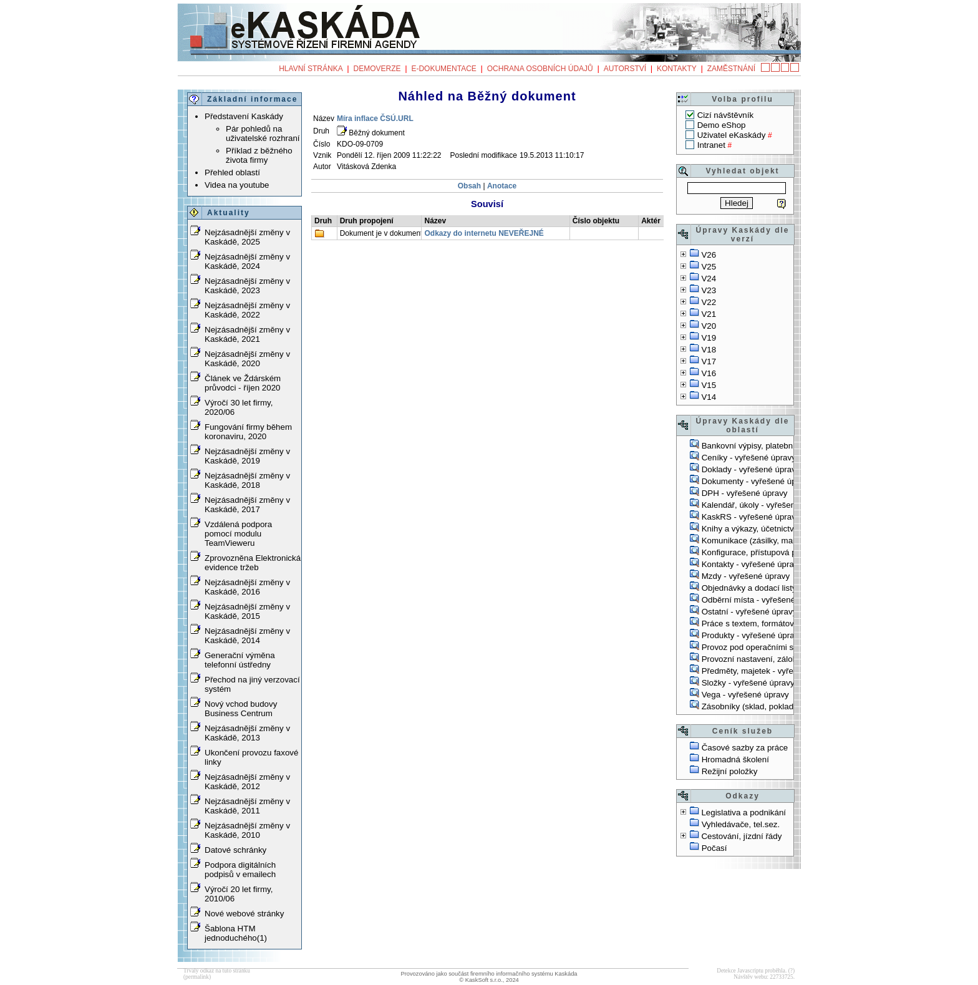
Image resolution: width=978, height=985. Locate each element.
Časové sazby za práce (745, 747)
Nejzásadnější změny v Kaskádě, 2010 (247, 830)
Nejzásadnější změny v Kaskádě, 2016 (247, 587)
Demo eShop (721, 125)
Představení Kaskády (244, 116)
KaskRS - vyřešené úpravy (751, 517)
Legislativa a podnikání (743, 812)
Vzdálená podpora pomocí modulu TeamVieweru (238, 534)
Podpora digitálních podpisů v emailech (240, 869)
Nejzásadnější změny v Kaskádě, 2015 (247, 611)
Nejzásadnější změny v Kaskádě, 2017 (247, 504)
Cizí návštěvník (725, 115)
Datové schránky (235, 850)
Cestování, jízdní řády (741, 836)
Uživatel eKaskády (731, 135)
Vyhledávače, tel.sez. (741, 824)
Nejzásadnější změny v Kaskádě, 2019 (247, 456)
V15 (708, 385)
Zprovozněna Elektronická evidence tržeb (253, 562)
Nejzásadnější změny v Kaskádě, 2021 (247, 334)
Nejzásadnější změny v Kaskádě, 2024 (247, 261)
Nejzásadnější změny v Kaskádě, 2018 (247, 480)
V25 (708, 266)
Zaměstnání (731, 68)
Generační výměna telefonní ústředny (240, 660)
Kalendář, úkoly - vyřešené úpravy (765, 505)
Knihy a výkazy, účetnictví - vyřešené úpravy (783, 528)
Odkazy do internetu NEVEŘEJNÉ (483, 233)
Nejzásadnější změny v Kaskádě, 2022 (247, 310)
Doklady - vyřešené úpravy (751, 469)
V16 (708, 373)
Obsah (470, 186)
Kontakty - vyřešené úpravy (752, 564)
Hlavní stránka (310, 68)
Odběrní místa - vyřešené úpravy (762, 599)
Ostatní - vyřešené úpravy (749, 611)
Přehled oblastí (232, 172)
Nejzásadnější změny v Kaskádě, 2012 (247, 781)
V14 (708, 397)
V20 (708, 326)
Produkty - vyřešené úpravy (752, 635)
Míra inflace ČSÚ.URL (375, 118)
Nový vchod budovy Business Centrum (241, 708)
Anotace (501, 186)
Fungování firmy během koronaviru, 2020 (248, 431)
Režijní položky (730, 771)
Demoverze (377, 68)
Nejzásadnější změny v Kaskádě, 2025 (247, 237)
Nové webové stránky (244, 913)
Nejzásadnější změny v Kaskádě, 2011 (247, 806)
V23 (708, 290)
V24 (708, 278)
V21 (708, 314)
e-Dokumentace (443, 68)
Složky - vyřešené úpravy (748, 682)
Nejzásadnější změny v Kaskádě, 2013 (247, 733)
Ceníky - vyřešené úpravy (749, 457)
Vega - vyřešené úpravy (745, 694)
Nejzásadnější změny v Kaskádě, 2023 (247, 285)
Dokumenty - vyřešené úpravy (757, 481)
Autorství (625, 68)
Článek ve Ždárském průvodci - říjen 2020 (243, 383)
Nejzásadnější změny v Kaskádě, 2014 (247, 635)
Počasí (714, 848)
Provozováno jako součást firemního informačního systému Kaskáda (488, 974)
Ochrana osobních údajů (540, 68)
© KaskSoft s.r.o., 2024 (489, 980)
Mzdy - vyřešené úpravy (746, 576)
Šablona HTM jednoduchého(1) (236, 933)
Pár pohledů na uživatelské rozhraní (263, 133)
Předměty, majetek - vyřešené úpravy (770, 671)
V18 (708, 349)
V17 (708, 361)
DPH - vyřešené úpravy (745, 493)
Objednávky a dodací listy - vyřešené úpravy (783, 588)
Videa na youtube (237, 185)
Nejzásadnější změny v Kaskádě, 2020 (247, 358)
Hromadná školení (735, 759)
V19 (708, 337)
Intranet (711, 145)
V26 (708, 255)
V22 (708, 302)
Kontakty (677, 68)
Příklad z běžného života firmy (259, 155)
